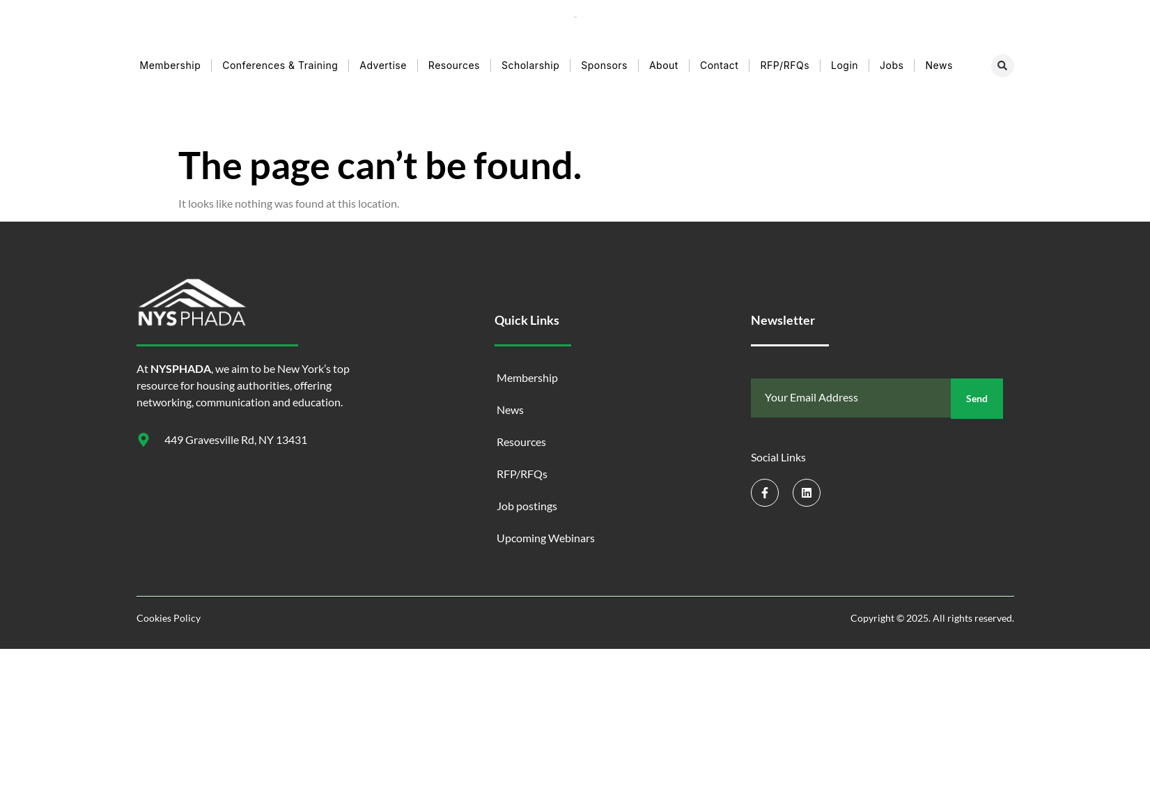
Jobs (891, 65)
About (663, 65)
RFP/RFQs (784, 65)
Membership (170, 65)
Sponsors (604, 65)
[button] (1002, 65)
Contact (719, 65)
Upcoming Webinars (546, 537)
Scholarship (530, 65)
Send (977, 398)
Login (844, 65)
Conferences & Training (280, 65)
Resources (454, 65)
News (938, 65)
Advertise (383, 65)
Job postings (527, 505)
